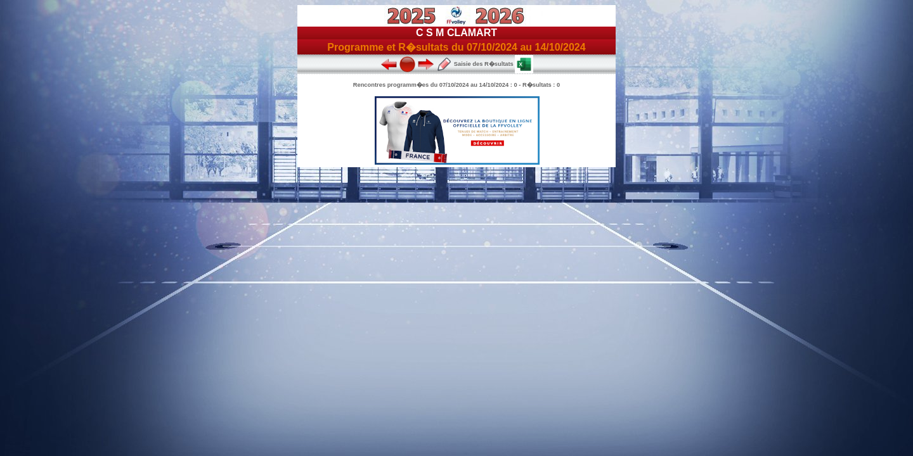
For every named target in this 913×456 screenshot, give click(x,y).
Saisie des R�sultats (475, 64)
